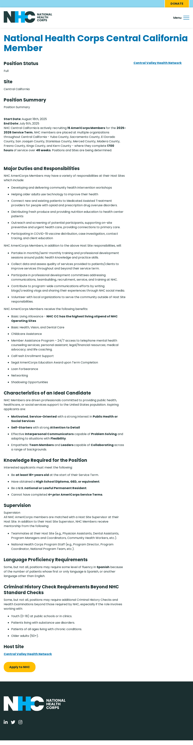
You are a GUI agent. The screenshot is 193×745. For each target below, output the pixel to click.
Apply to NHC (19, 667)
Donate (177, 3)
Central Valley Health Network (28, 654)
